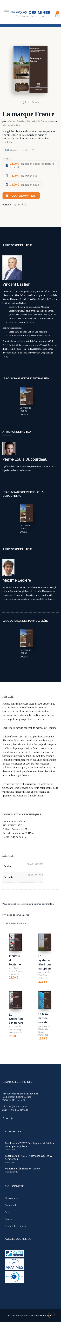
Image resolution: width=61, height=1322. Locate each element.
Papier (30, 874)
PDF (36, 874)
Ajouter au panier (23, 195)
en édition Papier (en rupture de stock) (32, 165)
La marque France (25, 409)
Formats (7, 158)
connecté (22, 904)
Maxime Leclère (11, 125)
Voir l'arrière (33, 102)
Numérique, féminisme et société (23, 1168)
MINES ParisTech (35, 864)
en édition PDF (24, 175)
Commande (11, 1205)
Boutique (9, 1219)
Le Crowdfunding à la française (18, 1018)
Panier (8, 1212)
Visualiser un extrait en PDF (22, 150)
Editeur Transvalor (44, 1315)
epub (41, 874)
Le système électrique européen (44, 962)
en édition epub (24, 184)
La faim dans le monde (43, 1018)
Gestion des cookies (15, 1226)
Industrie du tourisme (15, 960)
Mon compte (11, 1198)
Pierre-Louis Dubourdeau (40, 121)
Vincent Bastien (16, 121)
